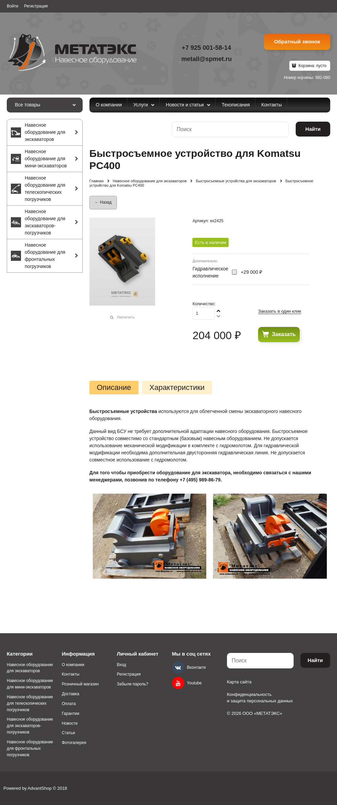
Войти (12, 6)
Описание (114, 387)
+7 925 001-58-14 (206, 47)
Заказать (284, 334)
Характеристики (177, 387)
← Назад (103, 202)
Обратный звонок (297, 41)
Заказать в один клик (279, 311)
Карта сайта (239, 681)
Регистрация (36, 6)
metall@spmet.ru (206, 58)
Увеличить (126, 317)
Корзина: (312, 65)
